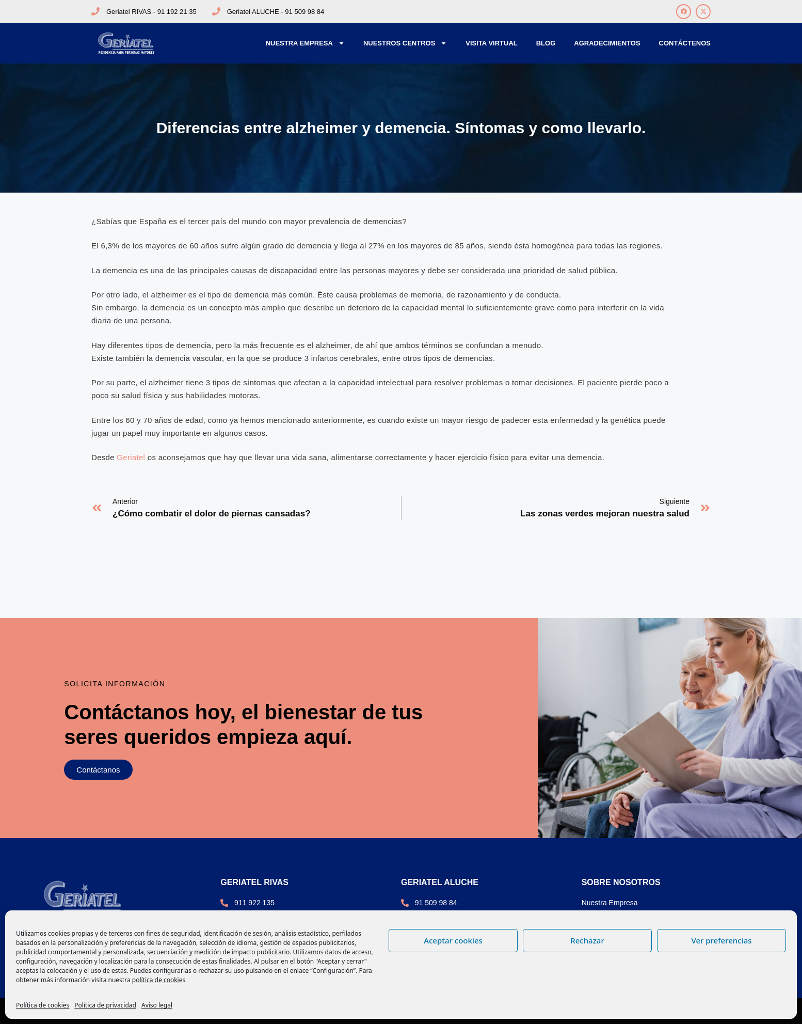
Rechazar (587, 940)
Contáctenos (685, 43)
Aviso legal (156, 1005)
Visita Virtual (491, 43)
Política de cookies (42, 1005)
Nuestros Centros (405, 43)
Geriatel (131, 457)
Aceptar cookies (453, 940)
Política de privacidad (105, 1005)
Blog (546, 43)
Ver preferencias (721, 940)
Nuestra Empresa (305, 43)
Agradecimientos (607, 43)
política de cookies (158, 979)
